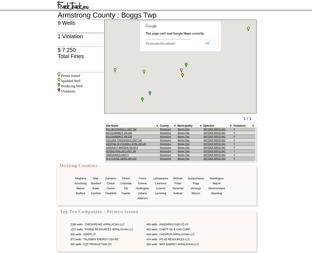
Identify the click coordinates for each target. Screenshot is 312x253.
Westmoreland (216, 188)
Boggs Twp (183, 129)
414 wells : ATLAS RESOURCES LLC (168, 239)
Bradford (96, 183)
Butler (96, 188)
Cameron (110, 178)
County (164, 125)
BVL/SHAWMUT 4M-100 (119, 136)
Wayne (217, 183)
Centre (111, 183)
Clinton (126, 178)
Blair (95, 178)
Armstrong (165, 129)
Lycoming (160, 193)
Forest (142, 178)
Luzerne (160, 188)
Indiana (142, 193)
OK (207, 43)
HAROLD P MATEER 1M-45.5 (122, 147)
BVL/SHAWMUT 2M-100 (119, 133)
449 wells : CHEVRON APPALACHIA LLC (170, 234)
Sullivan (177, 193)
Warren (196, 193)
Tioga (196, 183)
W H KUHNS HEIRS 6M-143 (121, 158)
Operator (208, 125)
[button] (115, 70)
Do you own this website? (161, 43)
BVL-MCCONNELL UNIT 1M (121, 129)
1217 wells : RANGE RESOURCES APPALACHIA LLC (101, 229)
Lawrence (160, 183)
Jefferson (142, 198)
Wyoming (216, 193)
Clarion (111, 188)
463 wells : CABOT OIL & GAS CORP (168, 229)
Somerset (178, 188)
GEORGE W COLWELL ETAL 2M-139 (126, 144)
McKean (178, 178)
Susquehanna (196, 178)
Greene (142, 183)
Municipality (184, 125)
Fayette (126, 193)
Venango (196, 188)
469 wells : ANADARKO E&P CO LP (167, 224)
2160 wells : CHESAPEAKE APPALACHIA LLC (97, 224)
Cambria (96, 193)
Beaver (80, 188)
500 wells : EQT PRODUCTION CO (91, 244)
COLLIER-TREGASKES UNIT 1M (124, 140)
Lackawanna (160, 178)
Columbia (126, 183)
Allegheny (80, 178)
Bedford (80, 193)
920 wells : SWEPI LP (83, 234)
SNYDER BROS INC (214, 129)
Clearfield (110, 193)
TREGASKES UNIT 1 (117, 155)
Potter (177, 183)
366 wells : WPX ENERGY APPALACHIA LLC (172, 244)
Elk (126, 188)
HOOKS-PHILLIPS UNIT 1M (121, 151)
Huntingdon (142, 188)
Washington (216, 178)
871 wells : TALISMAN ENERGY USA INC (94, 239)
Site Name (112, 125)
